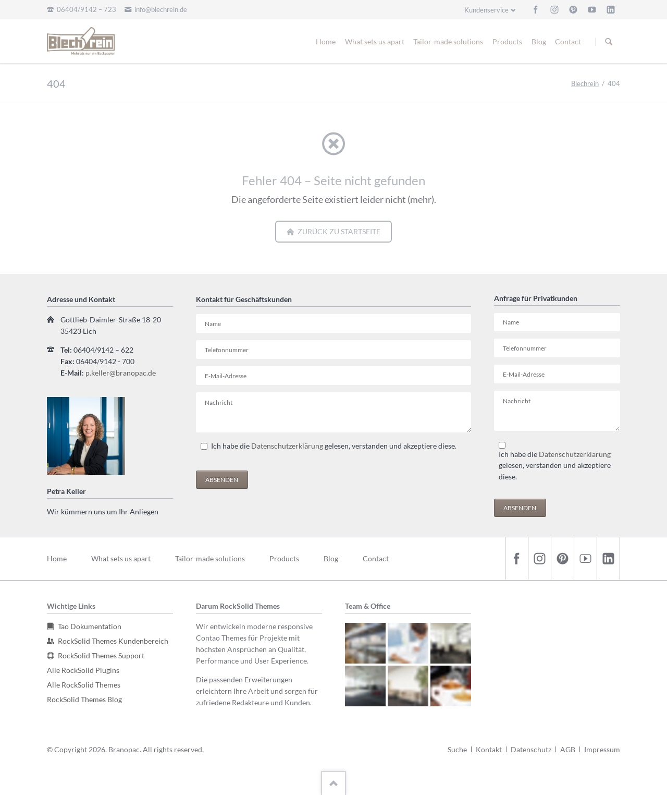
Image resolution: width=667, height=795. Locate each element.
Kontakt (489, 749)
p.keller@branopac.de (120, 372)
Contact (568, 41)
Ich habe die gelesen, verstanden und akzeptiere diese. (333, 445)
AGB (567, 749)
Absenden (221, 480)
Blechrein (585, 83)
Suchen (608, 41)
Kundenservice (486, 10)
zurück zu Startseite (338, 231)
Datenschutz (531, 749)
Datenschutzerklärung (287, 445)
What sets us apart (374, 41)
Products (507, 41)
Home (326, 41)
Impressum (602, 749)
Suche (457, 749)
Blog (539, 41)
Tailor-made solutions (448, 41)
